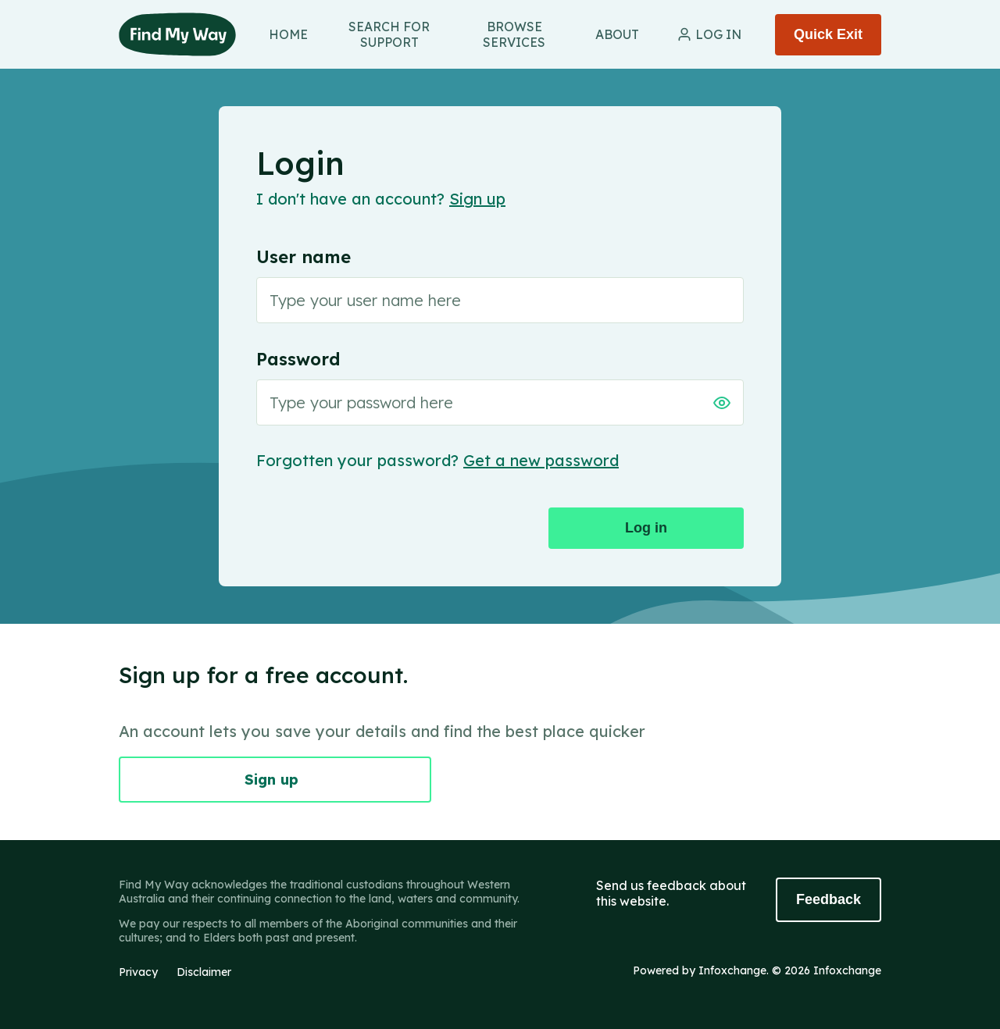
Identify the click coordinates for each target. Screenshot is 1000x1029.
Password (298, 359)
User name (303, 257)
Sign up (477, 198)
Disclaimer (204, 972)
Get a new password (541, 460)
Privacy (138, 972)
